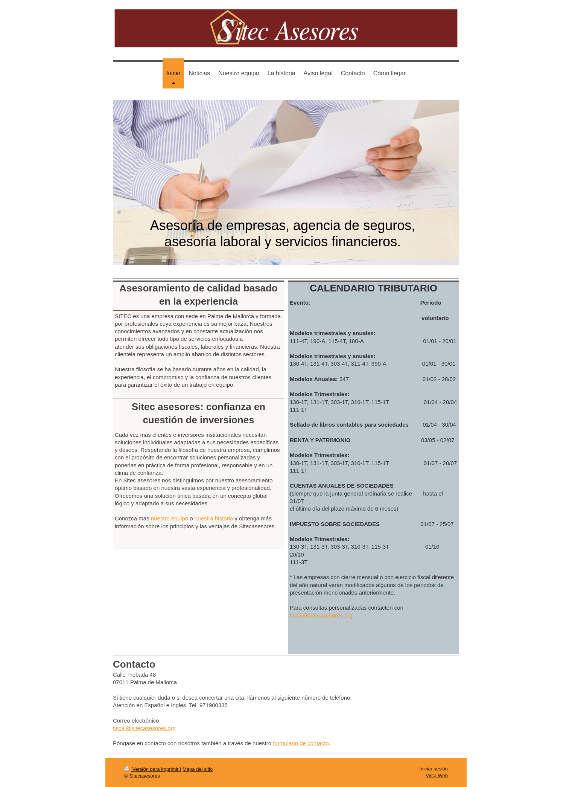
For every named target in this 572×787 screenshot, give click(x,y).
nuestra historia (214, 518)
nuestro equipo (169, 518)
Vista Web (437, 775)
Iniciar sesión (433, 769)
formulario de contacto (301, 743)
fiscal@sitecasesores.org (321, 615)
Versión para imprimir (152, 769)
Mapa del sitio (198, 769)
